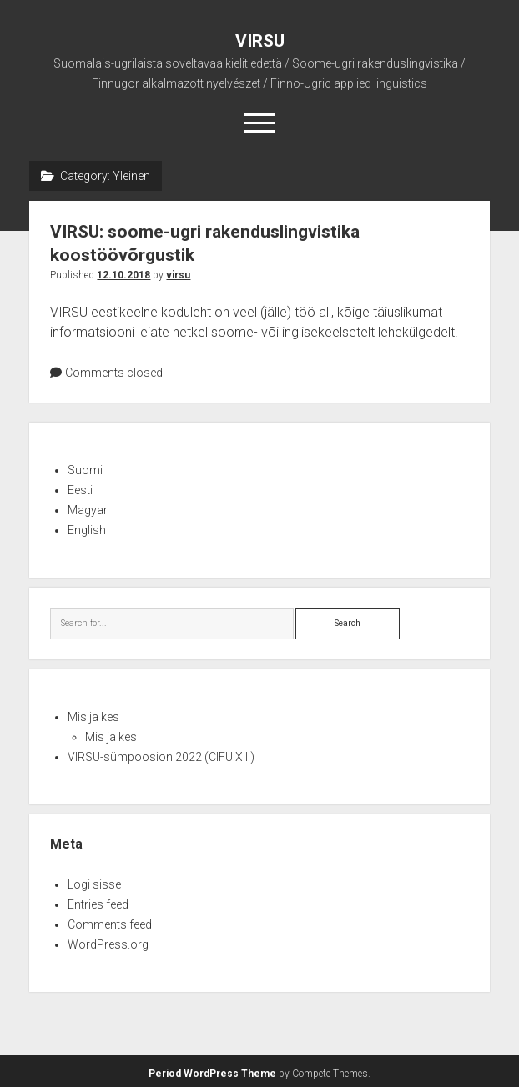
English (87, 530)
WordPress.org (108, 944)
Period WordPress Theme (212, 1073)
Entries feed (98, 904)
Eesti (80, 490)
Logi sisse (94, 884)
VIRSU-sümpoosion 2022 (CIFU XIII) (161, 757)
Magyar (88, 510)
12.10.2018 (123, 275)
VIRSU (260, 41)
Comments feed (110, 924)
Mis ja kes (93, 717)
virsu (178, 275)
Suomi (85, 470)
